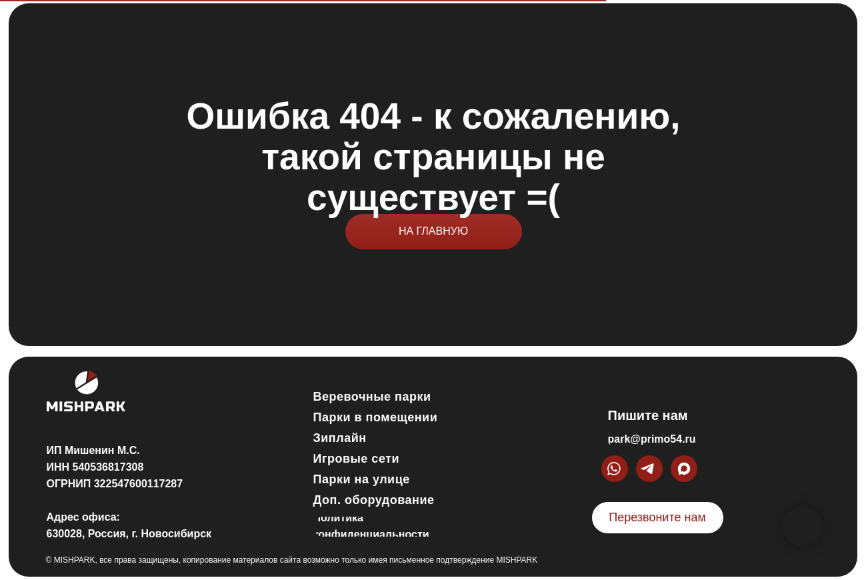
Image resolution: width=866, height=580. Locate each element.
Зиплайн (340, 438)
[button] (657, 517)
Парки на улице (361, 479)
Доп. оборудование (374, 500)
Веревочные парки (372, 396)
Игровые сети (356, 458)
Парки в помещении (375, 417)
